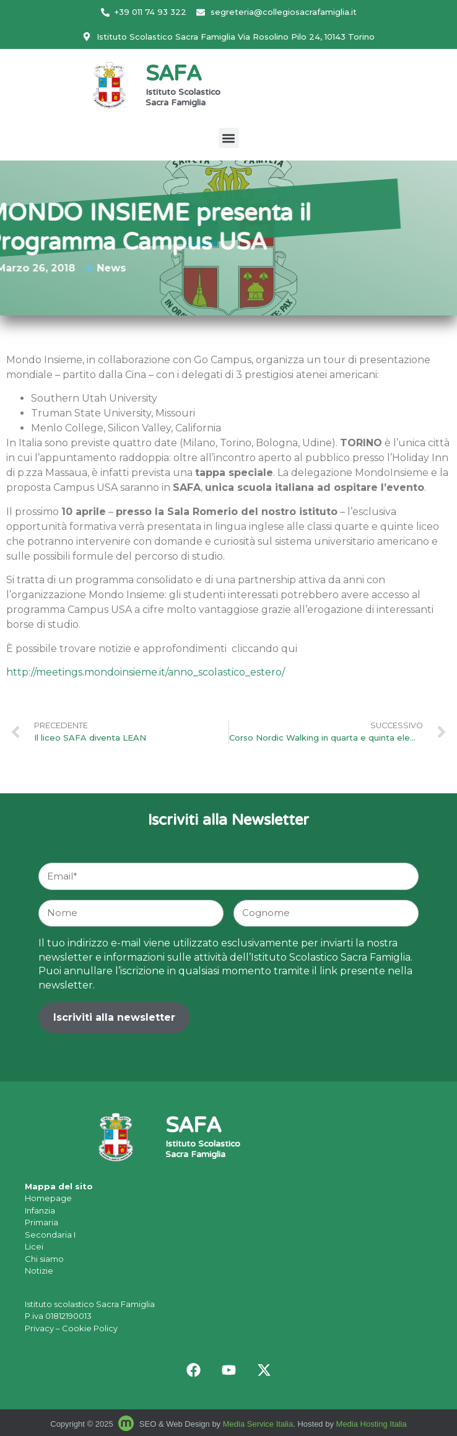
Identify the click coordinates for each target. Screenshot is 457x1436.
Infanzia (40, 1210)
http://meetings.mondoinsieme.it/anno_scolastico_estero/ (145, 672)
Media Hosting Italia (371, 1424)
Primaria (41, 1222)
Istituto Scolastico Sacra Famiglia (183, 98)
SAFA (173, 75)
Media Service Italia (258, 1424)
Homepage (48, 1198)
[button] (229, 138)
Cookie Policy (90, 1328)
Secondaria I (50, 1235)
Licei (34, 1246)
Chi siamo (44, 1259)
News (83, 268)
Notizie (39, 1270)
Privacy (39, 1328)
